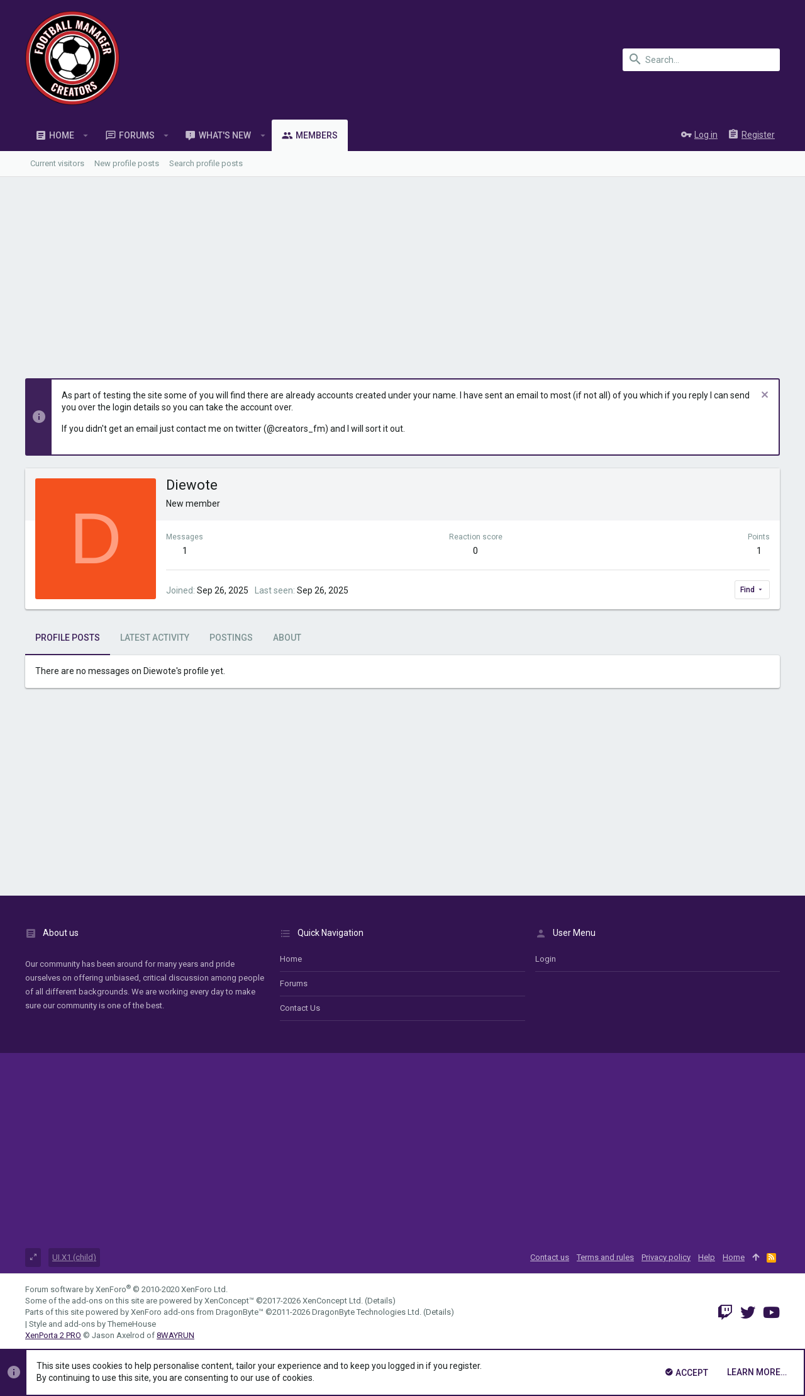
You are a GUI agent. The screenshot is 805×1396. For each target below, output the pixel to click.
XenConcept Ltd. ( (335, 1300)
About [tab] (287, 638)
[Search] (701, 59)
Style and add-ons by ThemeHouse (92, 1324)
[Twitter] (747, 1312)
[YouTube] (771, 1312)
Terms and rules (605, 1257)
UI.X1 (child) (74, 1257)
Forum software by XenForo (126, 1289)
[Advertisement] (402, 271)
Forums (294, 983)
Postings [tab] (231, 638)
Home (291, 959)
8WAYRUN (175, 1335)
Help (706, 1257)
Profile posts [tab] (67, 638)
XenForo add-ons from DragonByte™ (197, 1312)
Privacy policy (666, 1257)
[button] (86, 135)
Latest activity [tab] (154, 638)
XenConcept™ (229, 1300)
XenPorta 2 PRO (53, 1335)
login (545, 959)
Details (379, 1300)
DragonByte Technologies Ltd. (366, 1312)
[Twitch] (725, 1312)
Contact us (300, 1008)
